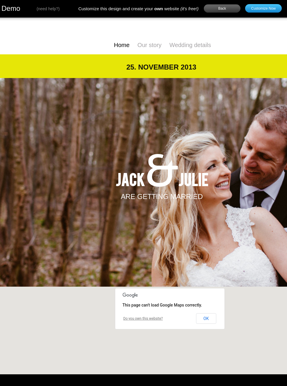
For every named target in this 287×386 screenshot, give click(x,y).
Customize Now (263, 8)
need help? (48, 8)
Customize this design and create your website (138, 8)
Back (222, 8)
